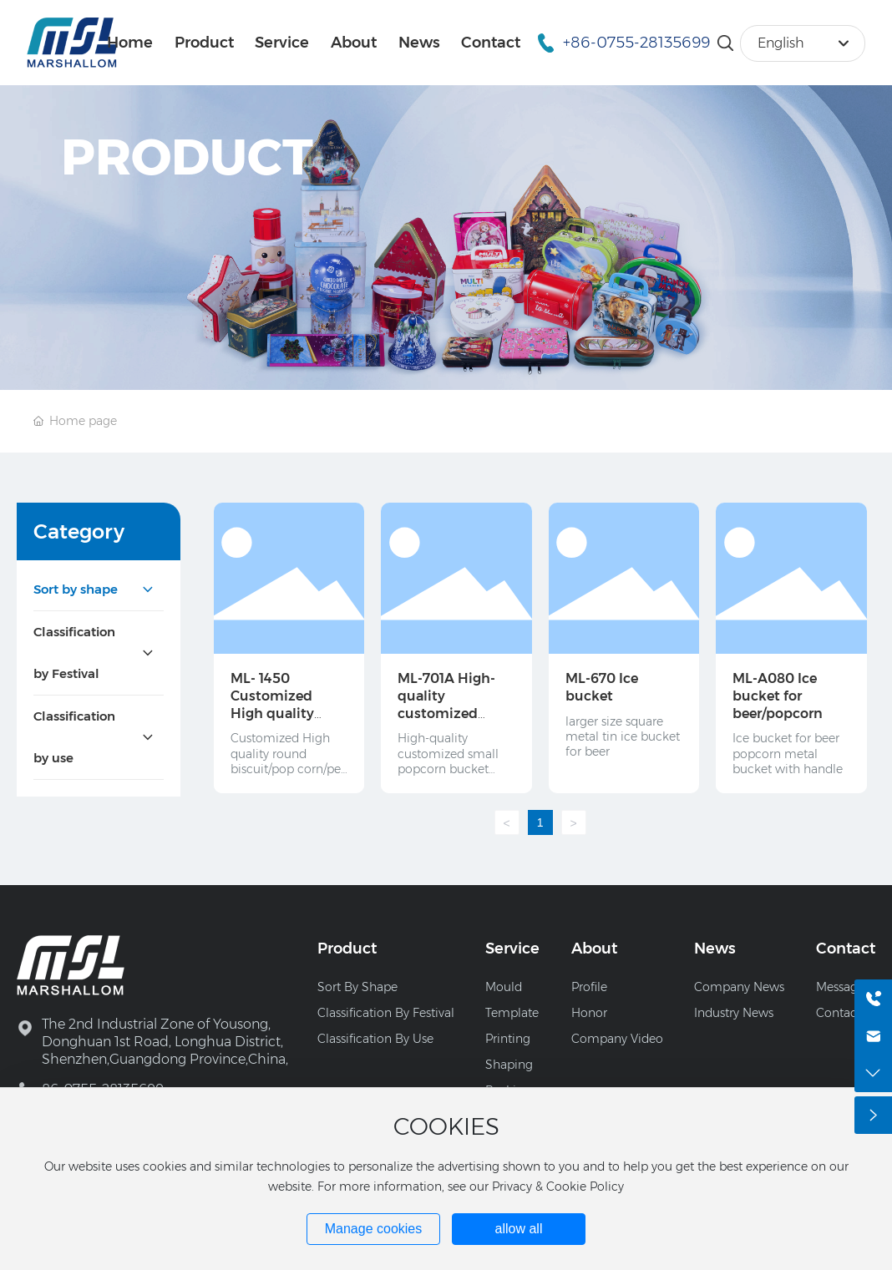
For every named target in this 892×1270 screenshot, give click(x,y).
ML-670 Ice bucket (601, 687)
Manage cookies (374, 1229)
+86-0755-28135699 (636, 42)
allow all (519, 1229)
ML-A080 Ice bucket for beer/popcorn (777, 695)
